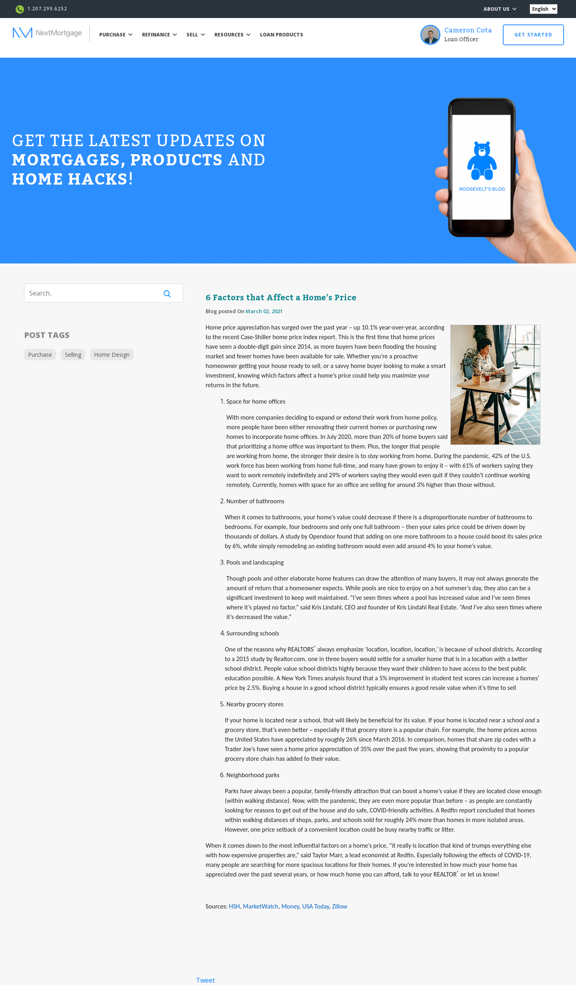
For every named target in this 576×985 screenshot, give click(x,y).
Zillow (339, 906)
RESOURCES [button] (232, 34)
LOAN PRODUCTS (281, 34)
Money (290, 906)
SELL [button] (195, 34)
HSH (234, 906)
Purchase (40, 354)
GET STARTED (533, 34)
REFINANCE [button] (159, 34)
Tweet (205, 980)
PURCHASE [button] (116, 34)
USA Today (315, 906)
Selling (73, 354)
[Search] (96, 293)
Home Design (112, 354)
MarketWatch (260, 906)
